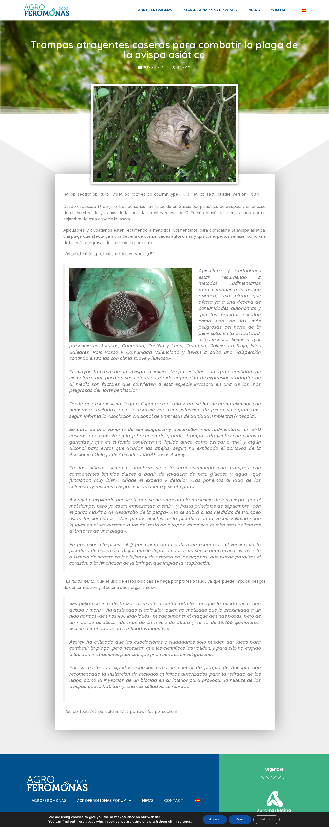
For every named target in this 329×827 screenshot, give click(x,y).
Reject (240, 819)
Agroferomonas (155, 10)
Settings (267, 819)
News (254, 10)
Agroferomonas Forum (210, 10)
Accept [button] (213, 819)
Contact (280, 10)
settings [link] (182, 821)
